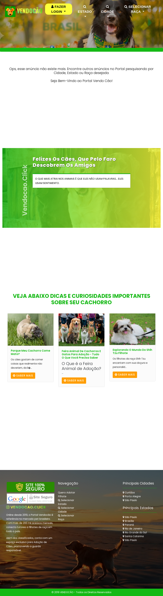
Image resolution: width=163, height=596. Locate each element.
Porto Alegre (132, 496)
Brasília (128, 521)
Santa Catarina (133, 536)
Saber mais (23, 375)
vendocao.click (26, 507)
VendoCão (24, 11)
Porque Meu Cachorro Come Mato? (30, 352)
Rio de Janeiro (132, 528)
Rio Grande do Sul (135, 532)
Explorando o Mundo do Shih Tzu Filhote (132, 351)
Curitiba (129, 492)
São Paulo (130, 500)
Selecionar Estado (66, 502)
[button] (58, 9)
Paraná (128, 525)
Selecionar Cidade (66, 510)
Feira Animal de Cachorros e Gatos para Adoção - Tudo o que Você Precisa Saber (81, 354)
